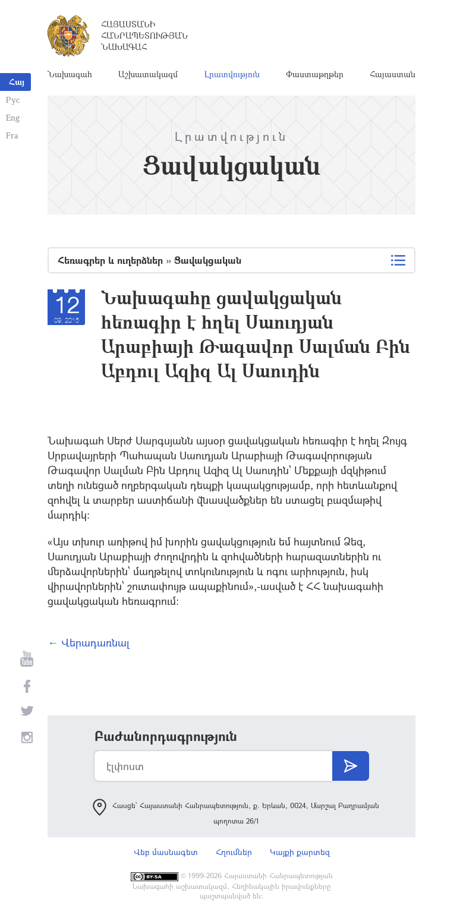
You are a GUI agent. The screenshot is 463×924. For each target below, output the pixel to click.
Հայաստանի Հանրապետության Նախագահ (144, 35)
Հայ (16, 81)
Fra (12, 135)
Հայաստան (392, 74)
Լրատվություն (232, 74)
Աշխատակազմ (148, 74)
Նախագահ (70, 74)
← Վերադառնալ (89, 642)
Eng (13, 117)
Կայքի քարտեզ (300, 851)
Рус (13, 99)
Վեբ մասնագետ (166, 851)
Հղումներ (234, 851)
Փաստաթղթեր (315, 74)
